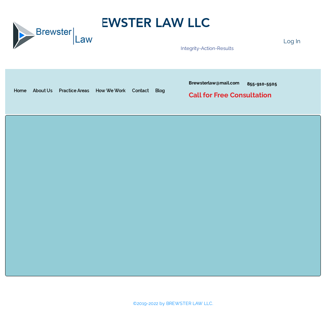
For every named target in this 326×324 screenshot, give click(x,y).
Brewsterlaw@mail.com (214, 82)
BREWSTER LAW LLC (147, 22)
